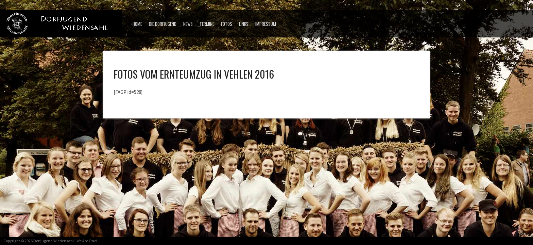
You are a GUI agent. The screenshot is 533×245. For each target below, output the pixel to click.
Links (243, 23)
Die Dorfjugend (162, 23)
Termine (207, 23)
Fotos (226, 23)
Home (137, 23)
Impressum (265, 23)
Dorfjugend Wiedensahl (53, 240)
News (188, 23)
